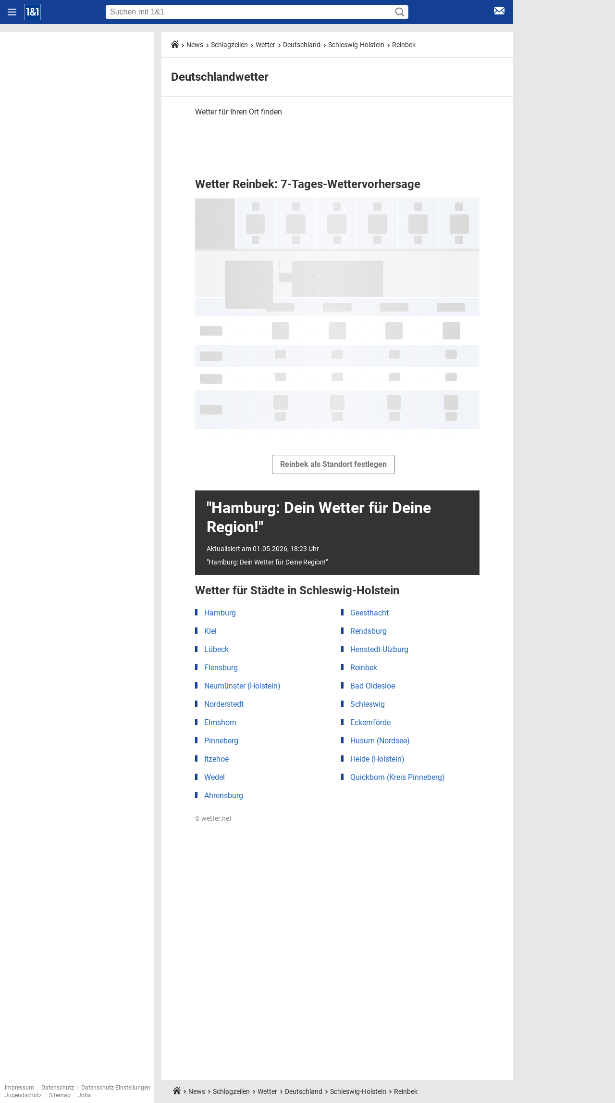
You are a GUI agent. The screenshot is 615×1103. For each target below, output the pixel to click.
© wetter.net (213, 818)
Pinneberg (221, 740)
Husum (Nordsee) (380, 740)
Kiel (210, 631)
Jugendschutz (23, 1095)
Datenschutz (57, 1087)
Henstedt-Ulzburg (379, 649)
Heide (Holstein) (377, 759)
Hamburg (220, 612)
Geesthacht (369, 612)
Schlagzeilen (229, 45)
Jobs (84, 1095)
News (194, 45)
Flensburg (221, 667)
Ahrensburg (223, 795)
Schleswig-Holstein (356, 45)
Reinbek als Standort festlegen (333, 464)
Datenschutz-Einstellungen (115, 1087)
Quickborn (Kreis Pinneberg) (397, 777)
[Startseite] (32, 12)
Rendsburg (368, 631)
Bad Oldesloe (372, 685)
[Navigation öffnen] (12, 12)
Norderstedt (224, 704)
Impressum (19, 1087)
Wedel (214, 777)
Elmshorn (220, 722)
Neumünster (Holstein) (242, 685)
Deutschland (301, 45)
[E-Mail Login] (499, 12)
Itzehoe (216, 759)
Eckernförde (370, 722)
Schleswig (367, 704)
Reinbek (404, 45)
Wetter (265, 45)
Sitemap (60, 1095)
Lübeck (216, 649)
